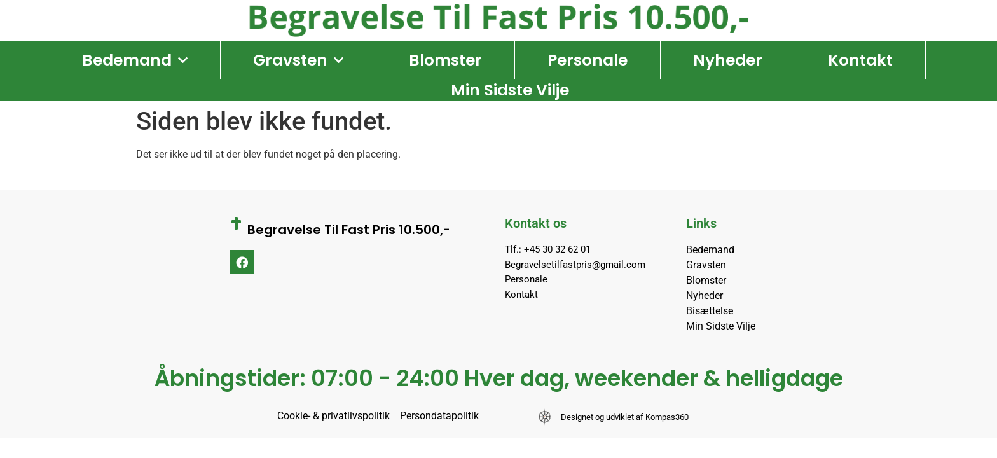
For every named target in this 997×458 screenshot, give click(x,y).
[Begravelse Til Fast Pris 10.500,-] (236, 223)
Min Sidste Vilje (510, 90)
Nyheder (727, 60)
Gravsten (298, 60)
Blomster (445, 60)
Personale (587, 60)
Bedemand (135, 60)
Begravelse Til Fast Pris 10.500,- (348, 230)
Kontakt (860, 60)
